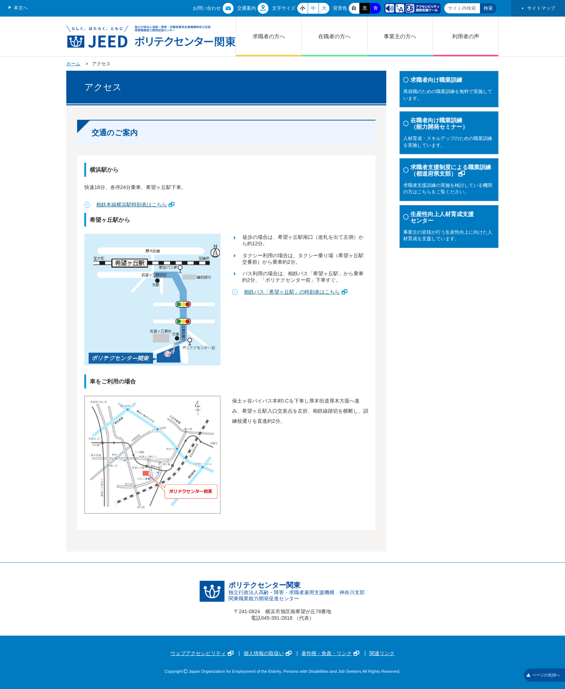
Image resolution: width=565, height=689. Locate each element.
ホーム (73, 63)
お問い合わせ (207, 8)
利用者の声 (465, 36)
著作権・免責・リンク (330, 653)
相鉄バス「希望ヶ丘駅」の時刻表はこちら (295, 292)
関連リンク (382, 653)
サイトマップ (541, 8)
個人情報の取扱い (268, 653)
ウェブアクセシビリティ (201, 653)
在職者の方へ (334, 36)
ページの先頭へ (543, 675)
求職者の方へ (269, 36)
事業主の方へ (400, 36)
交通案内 (246, 8)
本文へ (21, 7)
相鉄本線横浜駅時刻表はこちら (135, 204)
